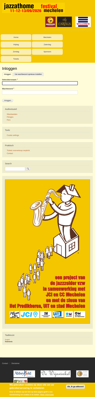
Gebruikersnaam (9, 80)
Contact (10, 153)
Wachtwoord (7, 89)
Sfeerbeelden (12, 114)
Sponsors (47, 52)
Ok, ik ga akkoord (75, 386)
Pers (8, 120)
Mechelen (47, 37)
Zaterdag (47, 44)
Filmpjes (10, 117)
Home (16, 37)
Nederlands (9, 341)
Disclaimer (16, 363)
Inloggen (7, 74)
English (7, 339)
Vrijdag (16, 44)
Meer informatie (47, 395)
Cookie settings (13, 135)
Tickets (16, 59)
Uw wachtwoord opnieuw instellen (28, 74)
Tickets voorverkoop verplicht (18, 150)
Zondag (16, 52)
